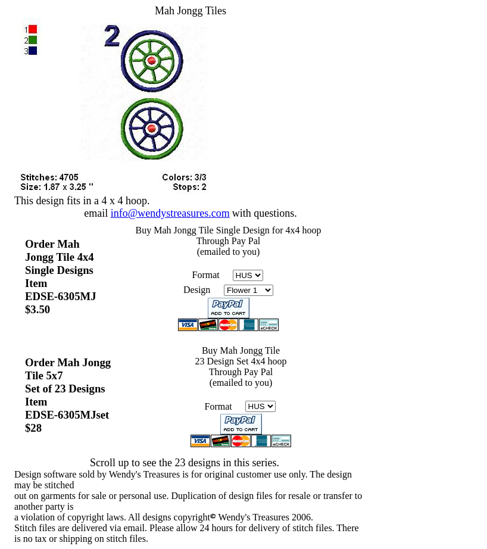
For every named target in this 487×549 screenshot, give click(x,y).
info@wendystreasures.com (170, 213)
